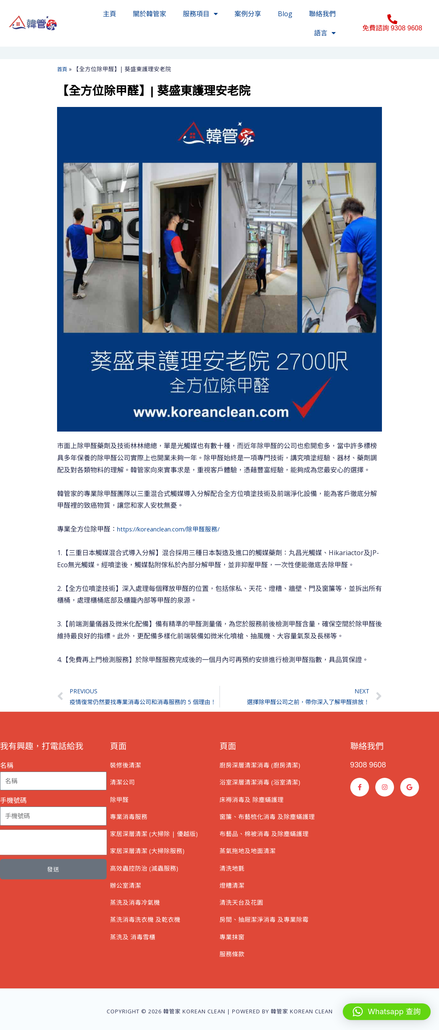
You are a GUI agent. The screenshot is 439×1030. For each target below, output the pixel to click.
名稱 (6, 767)
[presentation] (53, 844)
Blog (285, 13)
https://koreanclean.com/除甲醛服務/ (174, 529)
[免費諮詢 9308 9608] (392, 19)
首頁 (63, 69)
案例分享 (247, 13)
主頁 (109, 13)
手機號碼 (13, 802)
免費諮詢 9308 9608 (392, 28)
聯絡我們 (322, 13)
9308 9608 (370, 766)
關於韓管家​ (149, 13)
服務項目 (200, 13)
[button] (387, 1011)
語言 (325, 32)
